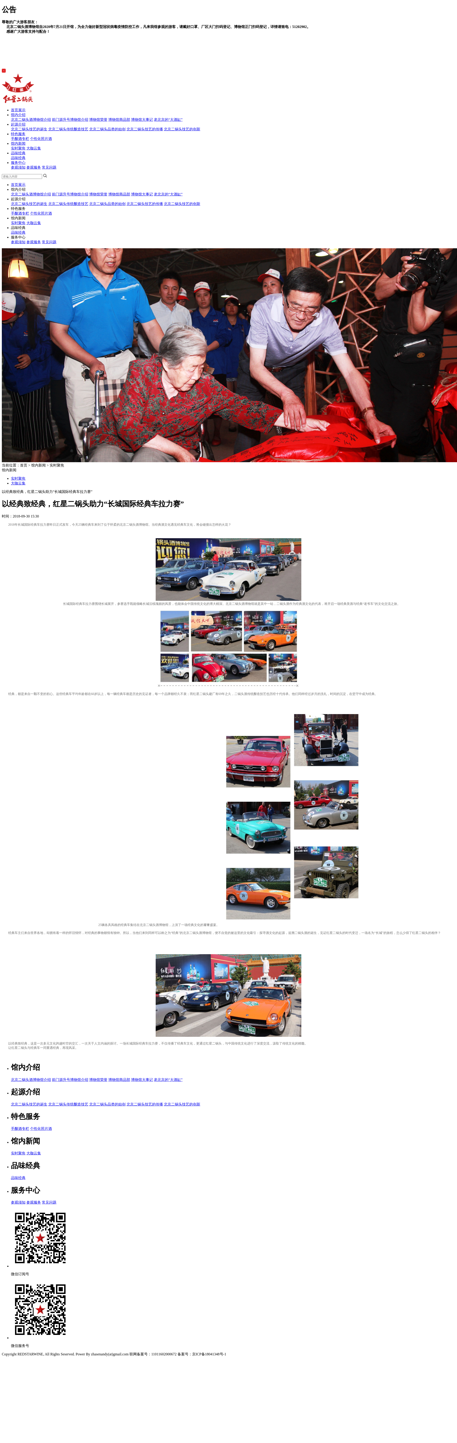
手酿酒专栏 (20, 139)
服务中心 (18, 163)
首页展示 (18, 110)
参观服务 (33, 167)
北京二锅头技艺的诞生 (29, 129)
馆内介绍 (18, 115)
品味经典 (18, 153)
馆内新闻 (18, 143)
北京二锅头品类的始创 (107, 129)
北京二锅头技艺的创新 (182, 129)
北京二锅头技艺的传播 (145, 129)
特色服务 (18, 134)
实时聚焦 (18, 148)
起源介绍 (18, 124)
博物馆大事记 (142, 120)
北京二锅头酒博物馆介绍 (31, 120)
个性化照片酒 (41, 139)
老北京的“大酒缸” (168, 120)
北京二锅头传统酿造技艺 (68, 129)
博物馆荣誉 (98, 120)
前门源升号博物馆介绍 (70, 120)
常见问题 (49, 167)
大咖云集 (33, 148)
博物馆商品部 (119, 120)
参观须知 (18, 167)
